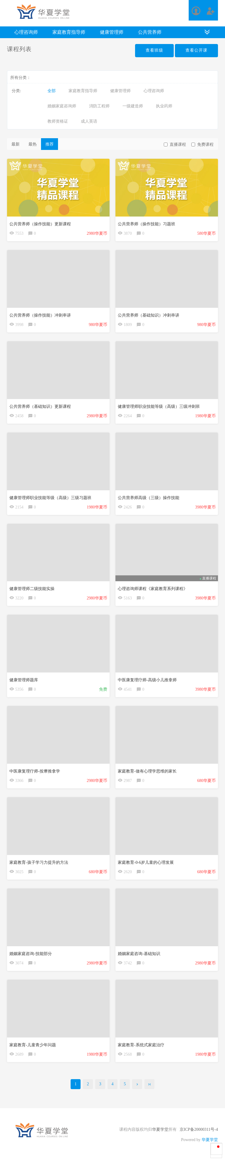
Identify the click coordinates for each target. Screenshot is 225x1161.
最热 (32, 144)
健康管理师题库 (23, 680)
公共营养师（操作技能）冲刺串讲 (40, 315)
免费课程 (202, 144)
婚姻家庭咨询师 (61, 106)
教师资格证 (57, 121)
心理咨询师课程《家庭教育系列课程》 (153, 589)
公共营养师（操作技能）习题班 (146, 224)
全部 (51, 91)
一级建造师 (132, 106)
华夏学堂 (160, 1129)
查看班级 (154, 50)
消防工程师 (99, 106)
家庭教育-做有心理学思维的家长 (147, 771)
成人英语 (89, 121)
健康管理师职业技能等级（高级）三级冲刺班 (159, 406)
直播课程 (175, 144)
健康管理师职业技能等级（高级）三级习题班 (50, 498)
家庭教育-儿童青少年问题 (32, 1045)
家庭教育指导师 (68, 32)
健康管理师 (111, 32)
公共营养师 (149, 32)
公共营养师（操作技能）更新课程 (40, 224)
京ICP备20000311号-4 (199, 1129)
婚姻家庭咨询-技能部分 (30, 954)
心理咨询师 (26, 32)
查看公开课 (196, 50)
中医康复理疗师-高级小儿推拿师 (147, 680)
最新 (15, 144)
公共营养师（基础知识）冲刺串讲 (148, 315)
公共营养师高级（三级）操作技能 (148, 498)
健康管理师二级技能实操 (31, 589)
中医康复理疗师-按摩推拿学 (34, 771)
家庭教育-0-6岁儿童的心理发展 (146, 862)
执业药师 (164, 106)
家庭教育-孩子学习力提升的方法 (38, 862)
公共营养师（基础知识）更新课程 (40, 406)
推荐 (49, 144)
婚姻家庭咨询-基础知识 (139, 954)
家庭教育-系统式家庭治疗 (141, 1045)
